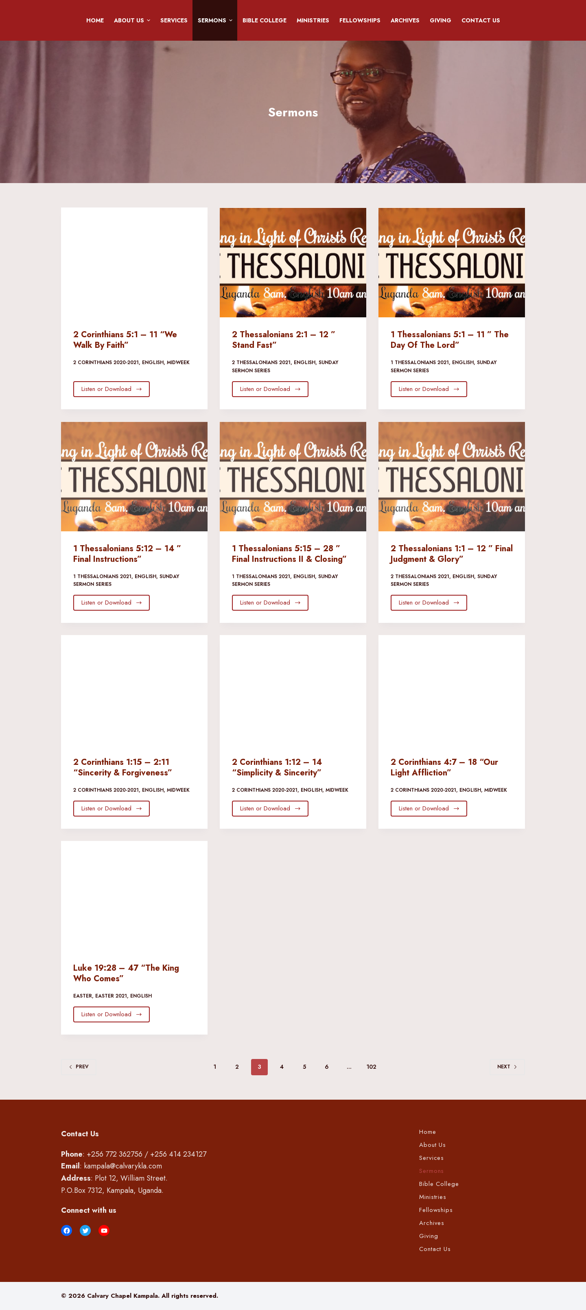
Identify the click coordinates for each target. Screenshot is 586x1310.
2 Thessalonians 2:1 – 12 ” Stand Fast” (283, 340)
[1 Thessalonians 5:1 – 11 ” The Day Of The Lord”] (451, 262)
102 (371, 1067)
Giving (440, 20)
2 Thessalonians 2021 (261, 362)
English (153, 362)
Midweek (178, 362)
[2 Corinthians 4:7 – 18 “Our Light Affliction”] (451, 690)
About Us (133, 20)
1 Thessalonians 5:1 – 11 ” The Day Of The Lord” (450, 340)
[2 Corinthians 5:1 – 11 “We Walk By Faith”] (134, 262)
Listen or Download (111, 388)
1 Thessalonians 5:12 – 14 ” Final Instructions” (127, 554)
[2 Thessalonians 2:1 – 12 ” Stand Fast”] (293, 262)
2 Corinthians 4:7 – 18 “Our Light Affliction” (444, 767)
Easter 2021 (111, 996)
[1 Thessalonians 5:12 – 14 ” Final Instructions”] (134, 476)
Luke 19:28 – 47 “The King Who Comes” (126, 973)
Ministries (313, 20)
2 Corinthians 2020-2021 (106, 362)
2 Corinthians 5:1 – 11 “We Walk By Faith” (125, 340)
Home (95, 20)
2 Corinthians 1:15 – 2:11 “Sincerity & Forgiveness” (122, 767)
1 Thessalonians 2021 (420, 362)
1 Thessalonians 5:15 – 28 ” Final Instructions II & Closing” (289, 554)
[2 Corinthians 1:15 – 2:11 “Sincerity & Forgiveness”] (134, 690)
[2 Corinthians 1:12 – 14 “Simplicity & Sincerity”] (293, 690)
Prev (79, 1066)
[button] (148, 20)
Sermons (216, 20)
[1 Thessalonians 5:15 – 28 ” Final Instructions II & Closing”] (293, 476)
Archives (405, 20)
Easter (82, 996)
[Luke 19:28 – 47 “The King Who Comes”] (134, 896)
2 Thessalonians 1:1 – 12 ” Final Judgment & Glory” (452, 554)
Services (174, 20)
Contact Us (480, 20)
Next (507, 1066)
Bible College (264, 20)
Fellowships (359, 20)
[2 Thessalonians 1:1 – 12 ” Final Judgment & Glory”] (451, 476)
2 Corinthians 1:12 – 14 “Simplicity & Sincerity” (277, 767)
